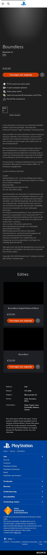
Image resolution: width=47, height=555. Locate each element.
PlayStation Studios (10, 466)
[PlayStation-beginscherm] (23, 3)
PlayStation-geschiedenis (12, 475)
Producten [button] (23, 481)
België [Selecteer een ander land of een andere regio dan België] (9, 539)
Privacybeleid (15, 542)
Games (12, 451)
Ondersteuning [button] (23, 491)
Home (6, 451)
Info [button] (23, 456)
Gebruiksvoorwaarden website (29, 543)
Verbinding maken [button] (23, 502)
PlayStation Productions (12, 469)
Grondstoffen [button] (23, 497)
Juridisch (6, 542)
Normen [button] (23, 486)
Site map (40, 543)
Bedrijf (6, 472)
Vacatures (7, 463)
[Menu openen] (3, 4)
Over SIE (6, 460)
